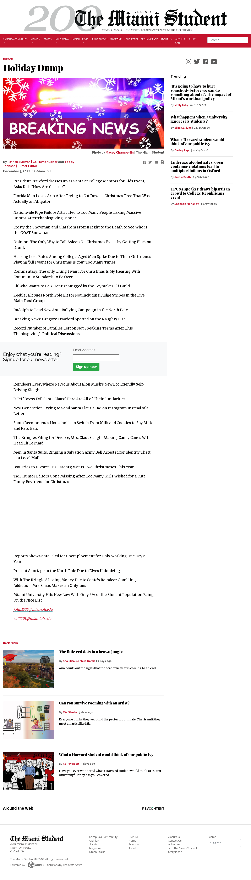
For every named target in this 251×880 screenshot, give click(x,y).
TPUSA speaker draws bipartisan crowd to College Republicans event (200, 193)
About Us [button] (166, 39)
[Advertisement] (81, 519)
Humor (133, 840)
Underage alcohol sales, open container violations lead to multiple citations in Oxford (196, 166)
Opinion (94, 840)
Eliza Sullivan (183, 127)
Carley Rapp (71, 763)
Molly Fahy (181, 105)
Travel (132, 848)
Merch (76, 39)
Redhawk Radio (149, 39)
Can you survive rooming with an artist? (94, 703)
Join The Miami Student (182, 848)
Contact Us (174, 840)
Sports (93, 844)
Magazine (115, 39)
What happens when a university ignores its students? (198, 119)
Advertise (181, 39)
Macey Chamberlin (120, 152)
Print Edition (100, 39)
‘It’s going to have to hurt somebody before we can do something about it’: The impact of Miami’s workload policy (200, 92)
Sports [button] (47, 39)
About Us (174, 837)
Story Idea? (175, 851)
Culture (133, 837)
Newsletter (131, 39)
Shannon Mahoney (186, 204)
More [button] (85, 39)
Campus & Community (103, 837)
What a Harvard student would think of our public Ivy (106, 754)
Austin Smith (182, 177)
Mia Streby (70, 712)
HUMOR (8, 59)
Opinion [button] (35, 39)
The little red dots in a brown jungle (91, 651)
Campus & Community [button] (15, 39)
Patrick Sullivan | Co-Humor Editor (32, 162)
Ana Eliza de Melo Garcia (79, 661)
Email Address (84, 350)
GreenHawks (97, 851)
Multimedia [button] (62, 39)
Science (133, 844)
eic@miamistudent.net (24, 844)
